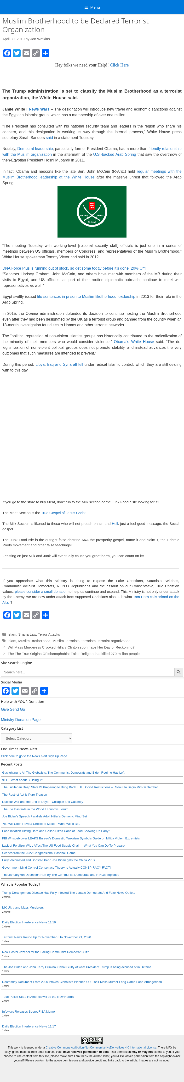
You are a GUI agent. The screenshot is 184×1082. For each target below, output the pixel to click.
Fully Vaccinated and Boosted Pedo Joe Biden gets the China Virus (48, 860)
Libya (40, 364)
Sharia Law (27, 634)
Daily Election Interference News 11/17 (29, 1026)
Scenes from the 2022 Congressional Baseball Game (38, 853)
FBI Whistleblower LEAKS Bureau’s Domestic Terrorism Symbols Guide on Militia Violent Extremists (71, 838)
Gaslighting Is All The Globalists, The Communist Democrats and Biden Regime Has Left (63, 772)
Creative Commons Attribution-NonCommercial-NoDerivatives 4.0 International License (101, 1047)
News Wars (39, 109)
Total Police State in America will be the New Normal (38, 997)
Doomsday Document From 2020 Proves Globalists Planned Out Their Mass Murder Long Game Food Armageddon (82, 982)
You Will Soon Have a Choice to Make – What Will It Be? (41, 824)
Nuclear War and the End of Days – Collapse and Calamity (42, 802)
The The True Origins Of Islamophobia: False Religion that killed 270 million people (74, 654)
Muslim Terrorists (66, 641)
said (49, 138)
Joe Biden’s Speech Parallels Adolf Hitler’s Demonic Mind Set (44, 816)
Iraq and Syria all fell (65, 364)
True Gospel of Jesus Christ (63, 513)
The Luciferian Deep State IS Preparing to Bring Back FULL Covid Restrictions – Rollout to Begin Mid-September (80, 787)
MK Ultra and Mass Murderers (23, 907)
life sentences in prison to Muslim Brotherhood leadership (86, 296)
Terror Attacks (49, 634)
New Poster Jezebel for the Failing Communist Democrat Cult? (45, 952)
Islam (12, 634)
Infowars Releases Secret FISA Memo (28, 1011)
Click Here (119, 65)
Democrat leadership (35, 149)
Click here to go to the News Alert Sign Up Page (34, 756)
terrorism (88, 641)
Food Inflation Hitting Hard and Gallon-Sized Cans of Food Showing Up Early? (56, 831)
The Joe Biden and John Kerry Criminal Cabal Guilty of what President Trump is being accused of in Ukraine (76, 967)
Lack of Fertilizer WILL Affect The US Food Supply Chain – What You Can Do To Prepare (63, 845)
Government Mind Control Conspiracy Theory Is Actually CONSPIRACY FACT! (56, 867)
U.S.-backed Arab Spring (114, 154)
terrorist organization (114, 641)
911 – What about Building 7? (22, 780)
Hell (115, 524)
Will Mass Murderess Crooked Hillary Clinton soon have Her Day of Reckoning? (71, 647)
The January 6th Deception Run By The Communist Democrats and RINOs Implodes (60, 875)
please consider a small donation (41, 591)
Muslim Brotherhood (34, 641)
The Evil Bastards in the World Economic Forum (35, 809)
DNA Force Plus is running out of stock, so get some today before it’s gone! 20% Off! (74, 268)
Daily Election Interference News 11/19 (29, 922)
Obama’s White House (134, 342)
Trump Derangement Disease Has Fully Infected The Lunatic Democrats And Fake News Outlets (68, 892)
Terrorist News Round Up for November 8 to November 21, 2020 (46, 937)
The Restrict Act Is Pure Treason (24, 794)
